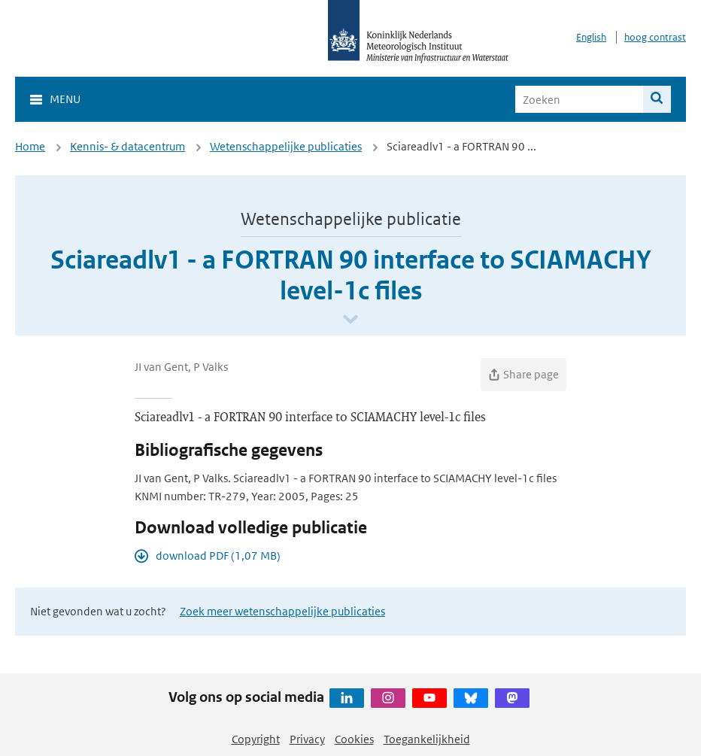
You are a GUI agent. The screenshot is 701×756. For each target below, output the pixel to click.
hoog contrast (655, 37)
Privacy (307, 739)
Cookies (354, 739)
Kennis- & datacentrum (127, 146)
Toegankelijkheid (427, 739)
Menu (65, 99)
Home (30, 146)
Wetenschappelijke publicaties (286, 146)
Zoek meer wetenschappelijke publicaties (282, 611)
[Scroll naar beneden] (350, 320)
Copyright (256, 739)
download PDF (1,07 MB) (218, 555)
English (591, 37)
